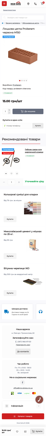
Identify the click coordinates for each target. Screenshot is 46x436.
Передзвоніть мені (23, 345)
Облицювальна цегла (30, 23)
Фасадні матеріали (13, 23)
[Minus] (9, 113)
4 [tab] (26, 80)
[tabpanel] (23, 56)
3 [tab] (24, 80)
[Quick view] (6, 173)
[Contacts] (35, 3)
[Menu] (4, 3)
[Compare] (17, 173)
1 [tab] (19, 80)
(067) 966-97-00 (24, 342)
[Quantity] (5, 111)
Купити (10, 219)
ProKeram (17, 85)
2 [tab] (22, 80)
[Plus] (9, 110)
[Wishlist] (11, 173)
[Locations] (28, 3)
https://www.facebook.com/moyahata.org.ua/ (22, 382)
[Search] (4, 17)
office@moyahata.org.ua (23, 388)
